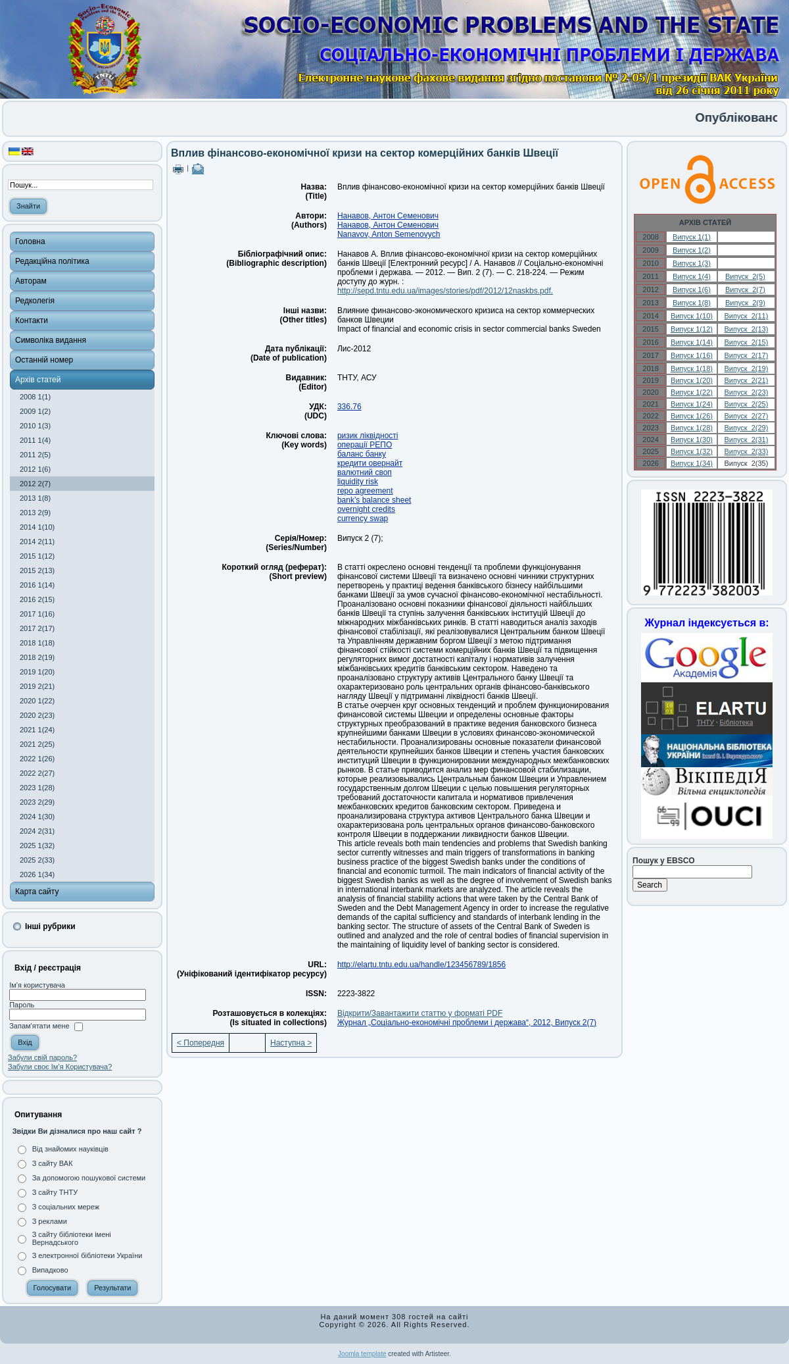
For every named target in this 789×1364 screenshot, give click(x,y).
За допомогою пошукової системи (89, 1178)
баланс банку (361, 454)
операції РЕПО (364, 444)
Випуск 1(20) (692, 380)
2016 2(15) (37, 599)
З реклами (49, 1221)
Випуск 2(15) (746, 342)
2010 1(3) (35, 426)
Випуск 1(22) (692, 392)
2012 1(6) (35, 469)
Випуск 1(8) (692, 303)
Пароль (21, 1005)
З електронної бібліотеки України (87, 1255)
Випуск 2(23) (746, 392)
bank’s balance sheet (374, 500)
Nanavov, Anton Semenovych (389, 234)
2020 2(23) (37, 715)
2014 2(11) (37, 541)
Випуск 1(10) (692, 316)
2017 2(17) (37, 628)
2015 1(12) (37, 556)
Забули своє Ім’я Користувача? (60, 1067)
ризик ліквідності (367, 435)
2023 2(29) (37, 802)
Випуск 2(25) (746, 404)
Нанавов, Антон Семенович (388, 215)
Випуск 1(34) (692, 463)
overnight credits (366, 509)
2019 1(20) (37, 672)
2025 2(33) (37, 860)
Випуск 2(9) (745, 303)
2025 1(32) (37, 845)
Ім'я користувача (37, 985)
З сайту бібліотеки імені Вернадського (71, 1238)
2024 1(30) (37, 817)
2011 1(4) (35, 440)
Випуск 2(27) (746, 416)
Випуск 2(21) (746, 380)
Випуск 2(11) (746, 316)
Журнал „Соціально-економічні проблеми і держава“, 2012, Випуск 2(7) (466, 1022)
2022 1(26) (37, 759)
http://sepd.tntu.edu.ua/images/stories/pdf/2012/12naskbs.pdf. (445, 290)
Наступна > (291, 1043)
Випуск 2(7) (745, 289)
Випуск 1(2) (692, 250)
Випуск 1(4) (692, 276)
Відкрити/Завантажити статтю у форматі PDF (419, 1013)
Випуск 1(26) (692, 416)
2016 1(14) (37, 585)
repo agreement (365, 490)
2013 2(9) (35, 513)
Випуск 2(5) (745, 276)
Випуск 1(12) (692, 329)
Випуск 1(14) (692, 342)
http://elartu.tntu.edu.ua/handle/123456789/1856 (421, 964)
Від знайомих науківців (70, 1149)
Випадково (50, 1270)
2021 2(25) (37, 744)
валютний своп (364, 472)
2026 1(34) (37, 874)
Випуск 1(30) (692, 439)
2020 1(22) (37, 701)
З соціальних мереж (65, 1207)
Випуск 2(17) (746, 355)
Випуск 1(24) (692, 404)
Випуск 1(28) (692, 428)
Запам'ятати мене (39, 1026)
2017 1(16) (37, 614)
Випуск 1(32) (692, 451)
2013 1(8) (35, 498)
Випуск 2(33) (746, 451)
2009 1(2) (35, 411)
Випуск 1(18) (692, 368)
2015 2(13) (37, 570)
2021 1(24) (37, 730)
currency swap (362, 518)
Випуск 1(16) (692, 355)
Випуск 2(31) (746, 439)
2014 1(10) (37, 527)
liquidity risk (357, 481)
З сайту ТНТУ (55, 1192)
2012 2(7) (35, 484)
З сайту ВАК (52, 1163)
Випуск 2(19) (746, 368)
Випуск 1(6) (692, 289)
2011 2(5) (35, 455)
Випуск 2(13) (746, 329)
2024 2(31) (37, 831)
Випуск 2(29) (746, 428)
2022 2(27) (37, 773)
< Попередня (200, 1043)
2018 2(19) (37, 657)
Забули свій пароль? (42, 1057)
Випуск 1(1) (692, 237)
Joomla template (362, 1353)
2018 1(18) (37, 643)
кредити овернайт (369, 463)
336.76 (349, 406)
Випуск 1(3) (692, 263)
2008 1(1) (35, 397)
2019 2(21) (37, 686)
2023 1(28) (37, 788)
